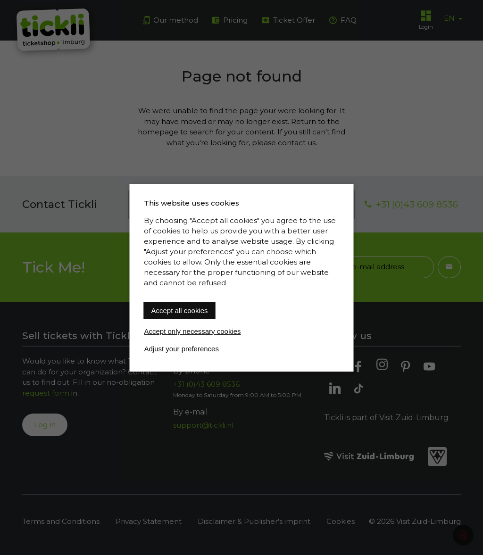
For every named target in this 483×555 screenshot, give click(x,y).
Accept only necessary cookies (192, 331)
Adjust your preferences (181, 349)
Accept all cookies (179, 310)
